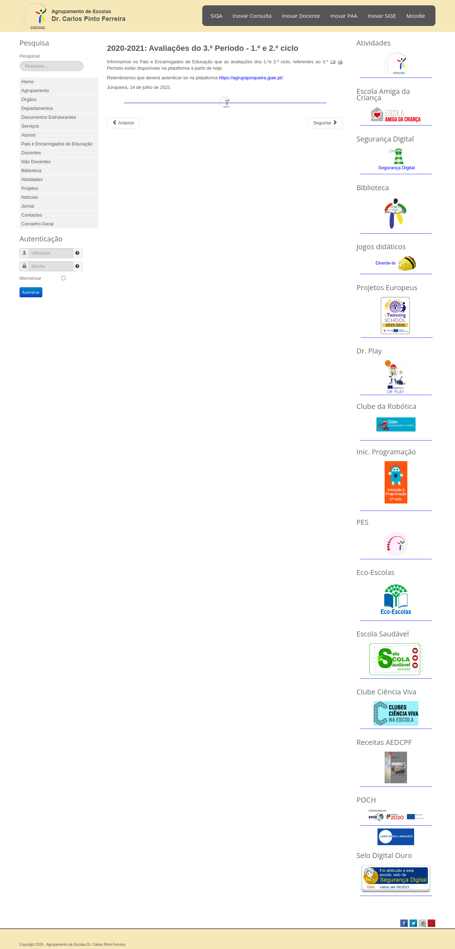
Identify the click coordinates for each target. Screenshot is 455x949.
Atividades (32, 179)
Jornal (27, 206)
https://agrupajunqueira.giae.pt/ (251, 77)
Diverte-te (386, 263)
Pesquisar (30, 56)
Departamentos (37, 108)
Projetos (29, 188)
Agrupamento (35, 90)
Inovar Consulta (252, 15)
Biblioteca (31, 170)
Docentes (31, 152)
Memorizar (30, 278)
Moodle (415, 15)
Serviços (30, 126)
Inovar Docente (301, 15)
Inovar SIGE (382, 15)
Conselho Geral (37, 223)
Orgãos (29, 99)
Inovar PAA (343, 15)
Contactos (31, 215)
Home (27, 81)
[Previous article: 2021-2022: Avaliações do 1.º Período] (123, 123)
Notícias (29, 197)
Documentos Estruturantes (48, 117)
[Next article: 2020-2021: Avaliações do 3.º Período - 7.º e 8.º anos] (325, 123)
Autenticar (31, 292)
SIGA (217, 15)
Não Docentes (35, 161)
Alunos (28, 135)
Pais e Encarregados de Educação (56, 143)
